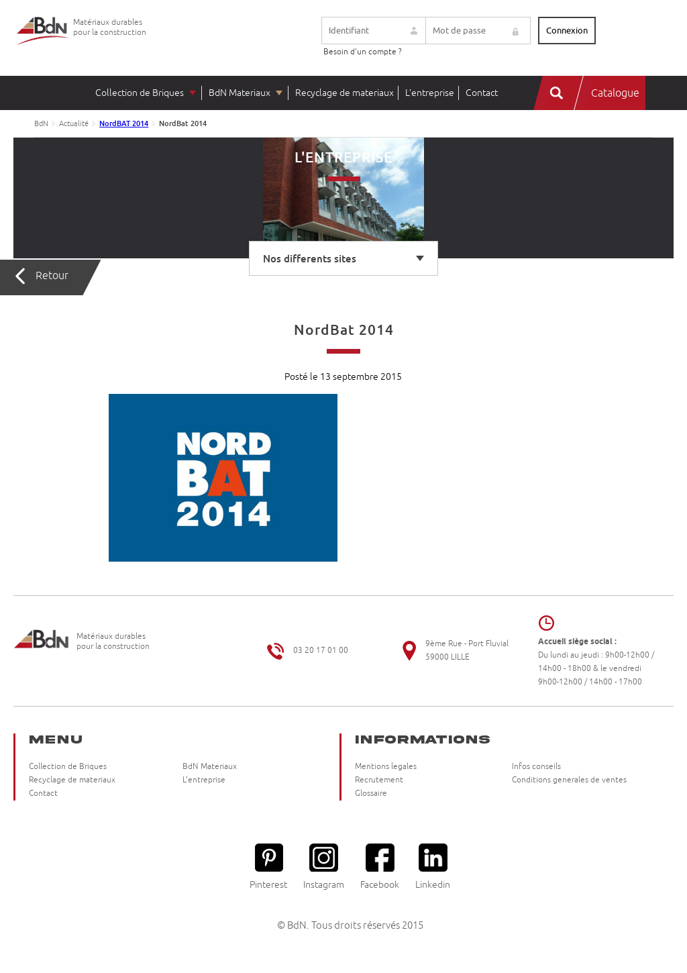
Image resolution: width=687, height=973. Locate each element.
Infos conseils (536, 767)
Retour (52, 276)
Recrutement (379, 780)
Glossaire (371, 793)
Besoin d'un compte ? (362, 52)
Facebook (379, 866)
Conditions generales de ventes (569, 780)
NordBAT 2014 (123, 123)
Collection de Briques (139, 93)
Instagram (323, 866)
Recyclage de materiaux (344, 93)
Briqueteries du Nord (43, 41)
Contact (482, 93)
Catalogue (615, 93)
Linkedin (432, 866)
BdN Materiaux (239, 93)
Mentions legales (386, 767)
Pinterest (268, 866)
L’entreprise (429, 93)
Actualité (74, 123)
